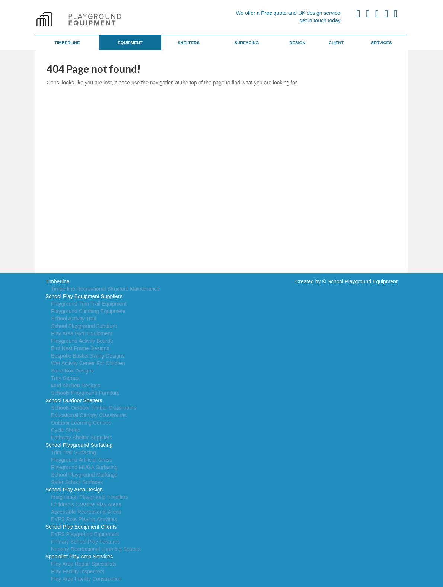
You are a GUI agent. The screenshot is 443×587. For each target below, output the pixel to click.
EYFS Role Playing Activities (84, 519)
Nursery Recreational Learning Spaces (95, 549)
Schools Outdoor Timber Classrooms (93, 408)
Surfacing (247, 43)
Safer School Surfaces (77, 482)
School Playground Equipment (363, 281)
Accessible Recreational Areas (86, 512)
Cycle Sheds (65, 430)
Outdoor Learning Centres (81, 423)
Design (297, 43)
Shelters (189, 43)
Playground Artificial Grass (81, 460)
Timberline (67, 43)
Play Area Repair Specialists (84, 564)
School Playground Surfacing (79, 445)
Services (381, 43)
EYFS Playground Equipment (85, 534)
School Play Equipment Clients (81, 527)
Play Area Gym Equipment (81, 333)
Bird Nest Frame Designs (80, 348)
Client (336, 43)
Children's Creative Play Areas (86, 504)
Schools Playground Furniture (85, 393)
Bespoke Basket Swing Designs (88, 356)
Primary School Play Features (85, 542)
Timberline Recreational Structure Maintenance (105, 289)
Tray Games (65, 378)
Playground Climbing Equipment (88, 311)
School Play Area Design (74, 490)
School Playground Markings (84, 475)
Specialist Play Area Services (79, 556)
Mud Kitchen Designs (75, 385)
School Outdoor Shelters (73, 400)
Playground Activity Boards (82, 341)
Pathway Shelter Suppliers (81, 438)
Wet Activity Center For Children (88, 363)
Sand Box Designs (72, 371)
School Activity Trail (73, 319)
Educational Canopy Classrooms (89, 415)
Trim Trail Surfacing (73, 452)
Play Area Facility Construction (86, 579)
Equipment (130, 43)
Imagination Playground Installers (89, 497)
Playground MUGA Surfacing (84, 467)
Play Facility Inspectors (77, 571)
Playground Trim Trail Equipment (89, 304)
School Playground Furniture (84, 326)
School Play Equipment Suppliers (83, 296)
